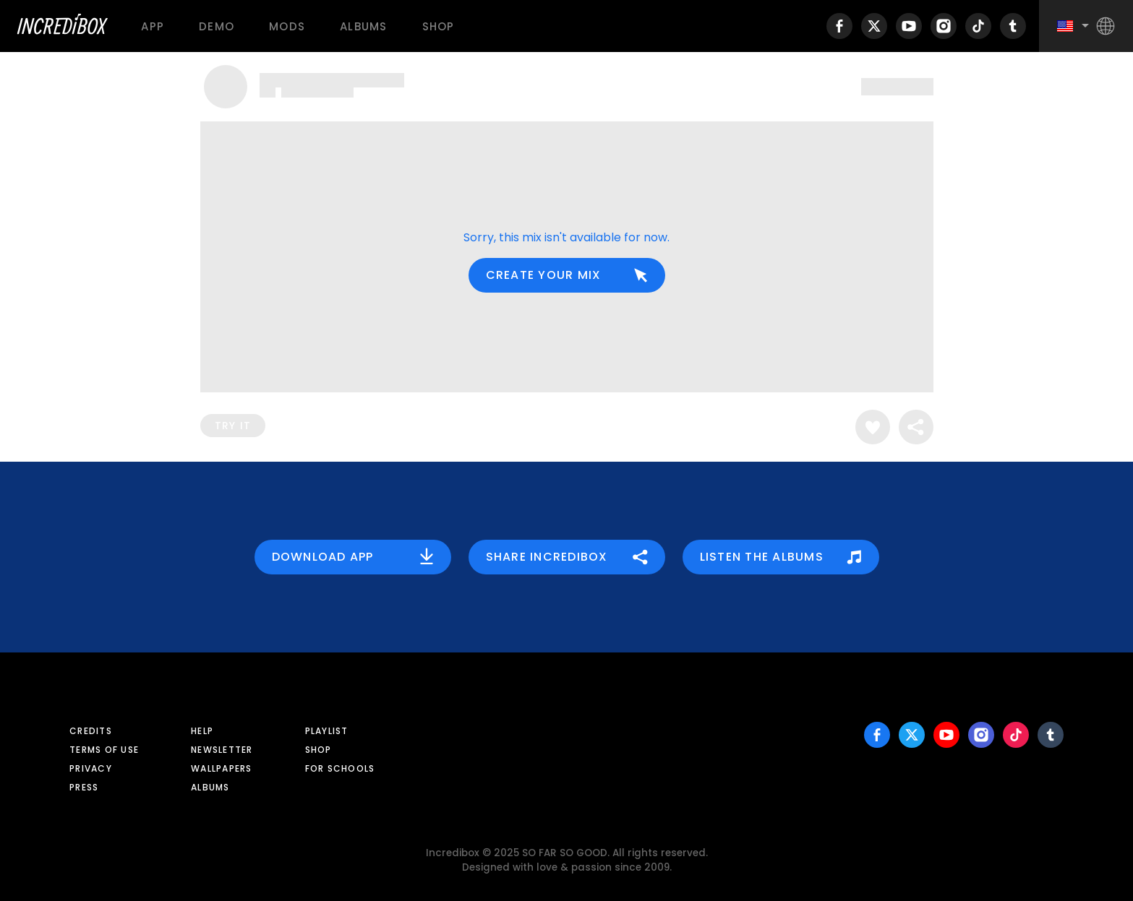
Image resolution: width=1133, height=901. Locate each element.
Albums (364, 26)
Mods (287, 26)
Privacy (90, 768)
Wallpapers (221, 768)
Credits (90, 731)
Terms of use (104, 749)
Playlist (327, 731)
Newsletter (222, 749)
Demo (216, 26)
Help (202, 731)
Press (83, 787)
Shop (438, 26)
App (152, 26)
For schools (340, 768)
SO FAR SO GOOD (564, 853)
